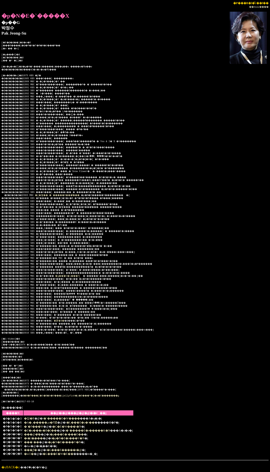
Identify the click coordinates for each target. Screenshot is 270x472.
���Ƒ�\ (31, 449)
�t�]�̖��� (33, 438)
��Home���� (259, 6)
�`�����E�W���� (61, 418)
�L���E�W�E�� (58, 453)
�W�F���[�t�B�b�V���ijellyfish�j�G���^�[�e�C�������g (81, 395)
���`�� (31, 442)
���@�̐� (32, 434)
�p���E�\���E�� (67, 434)
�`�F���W (33, 426)
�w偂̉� (29, 453)
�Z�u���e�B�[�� (40, 430)
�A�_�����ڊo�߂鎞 (40, 422)
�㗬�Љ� (65, 321)
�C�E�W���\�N (66, 426)
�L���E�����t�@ (64, 449)
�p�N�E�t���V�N (68, 438)
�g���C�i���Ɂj (75, 276)
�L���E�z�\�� (80, 422)
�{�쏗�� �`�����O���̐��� (63, 195)
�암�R (29, 418)
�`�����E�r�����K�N (88, 430)
